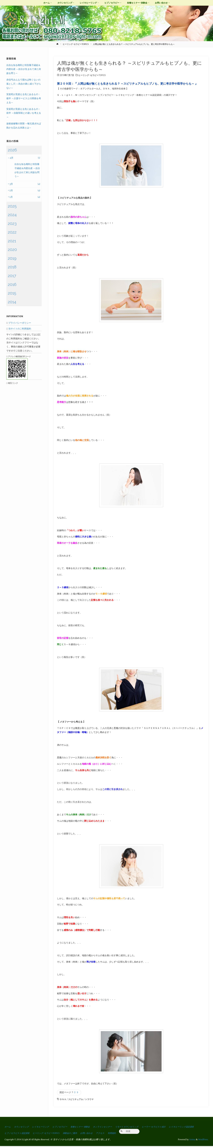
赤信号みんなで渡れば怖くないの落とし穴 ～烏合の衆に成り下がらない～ (23, 83)
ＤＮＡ (63, 1100)
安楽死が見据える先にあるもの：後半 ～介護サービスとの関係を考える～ (23, 98)
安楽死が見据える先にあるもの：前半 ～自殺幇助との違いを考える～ (23, 113)
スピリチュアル (76, 1100)
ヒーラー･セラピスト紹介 (166, 1127)
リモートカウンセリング (137, 1127)
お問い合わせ (125, 1134)
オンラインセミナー (111, 1127)
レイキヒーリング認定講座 (18, 1134)
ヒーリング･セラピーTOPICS (76, 44)
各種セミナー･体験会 (86, 1127)
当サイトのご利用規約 (19, 328)
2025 (12, 206)
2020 (12, 249)
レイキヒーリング (43, 1127)
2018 (12, 267)
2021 (12, 240)
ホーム (8, 1127)
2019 (12, 258)
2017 (12, 275)
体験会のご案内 (107, 1134)
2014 (12, 301)
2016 (12, 284)
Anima (192, 1140)
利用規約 (152, 1134)
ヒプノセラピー (64, 1127)
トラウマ (91, 1100)
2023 (12, 223)
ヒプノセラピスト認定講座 (48, 1134)
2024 (12, 214)
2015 (12, 293)
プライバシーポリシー (19, 323)
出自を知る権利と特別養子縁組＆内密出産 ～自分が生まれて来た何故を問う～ (23, 69)
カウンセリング (23, 1127)
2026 (12, 150)
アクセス (140, 1134)
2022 (12, 232)
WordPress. (203, 1140)
